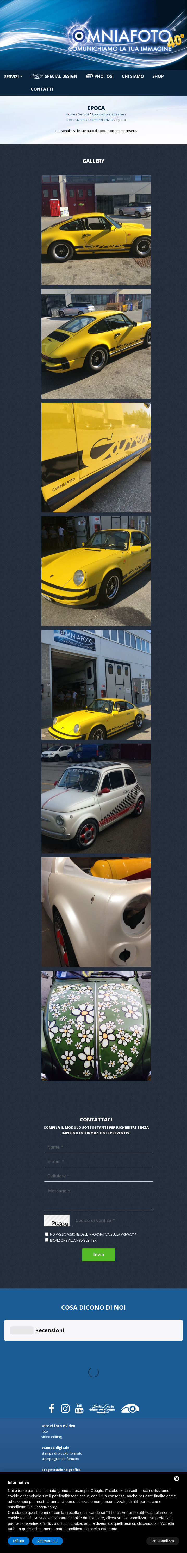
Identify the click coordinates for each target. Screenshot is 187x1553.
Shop (158, 76)
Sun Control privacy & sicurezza (66, 1424)
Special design (54, 76)
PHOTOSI (100, 76)
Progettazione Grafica (58, 1380)
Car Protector (51, 1440)
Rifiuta (135, 1541)
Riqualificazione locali (58, 1418)
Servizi (13, 76)
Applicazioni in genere (58, 1413)
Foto (44, 1336)
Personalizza (24, 1541)
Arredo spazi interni (57, 1391)
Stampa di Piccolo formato (61, 1358)
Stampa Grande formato (60, 1363)
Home (70, 114)
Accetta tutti (164, 1541)
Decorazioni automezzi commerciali (69, 1429)
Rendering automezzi (57, 1385)
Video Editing (51, 1341)
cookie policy (47, 1507)
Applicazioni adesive (108, 114)
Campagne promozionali (60, 1396)
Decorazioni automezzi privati (90, 119)
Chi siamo (133, 76)
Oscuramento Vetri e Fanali (62, 1446)
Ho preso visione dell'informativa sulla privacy (92, 1234)
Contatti (42, 89)
